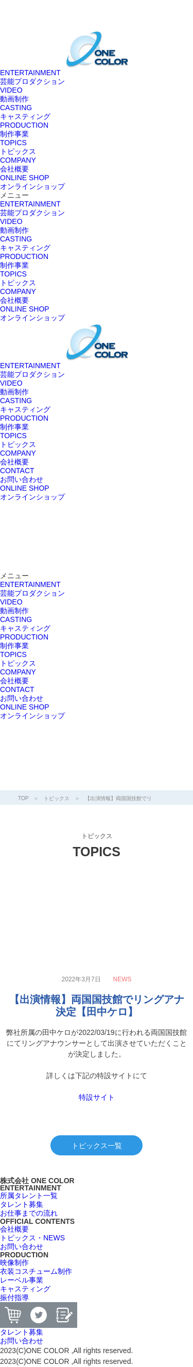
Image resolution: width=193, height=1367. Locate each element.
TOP (23, 798)
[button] (96, 195)
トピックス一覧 (97, 1145)
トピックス (56, 798)
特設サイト (97, 1097)
